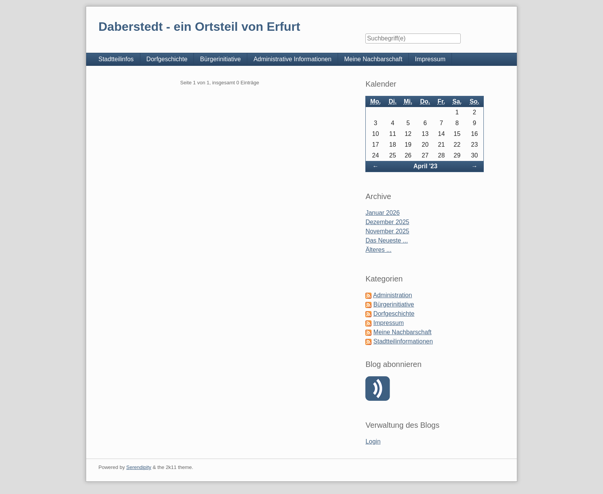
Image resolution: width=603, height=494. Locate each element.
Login (372, 441)
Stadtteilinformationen (403, 341)
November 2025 (387, 231)
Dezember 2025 (387, 222)
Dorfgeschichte (167, 59)
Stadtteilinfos (116, 59)
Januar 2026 (382, 212)
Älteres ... (378, 249)
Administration (392, 295)
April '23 (425, 166)
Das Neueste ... (386, 240)
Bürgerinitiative (220, 59)
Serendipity (138, 467)
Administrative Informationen (292, 59)
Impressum (430, 59)
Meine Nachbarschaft (373, 59)
